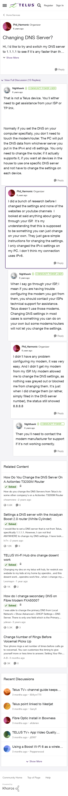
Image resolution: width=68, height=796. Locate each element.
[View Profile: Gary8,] (7, 706)
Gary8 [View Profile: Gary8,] (33, 708)
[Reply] (59, 69)
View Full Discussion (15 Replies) (21, 80)
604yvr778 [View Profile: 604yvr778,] (35, 694)
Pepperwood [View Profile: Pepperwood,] (37, 751)
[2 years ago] (24, 500)
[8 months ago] (16, 658)
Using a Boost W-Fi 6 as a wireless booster (37, 747)
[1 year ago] (21, 581)
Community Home (12, 777)
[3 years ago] (18, 622)
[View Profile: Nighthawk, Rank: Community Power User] (7, 90)
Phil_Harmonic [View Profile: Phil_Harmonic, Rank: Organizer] (21, 24)
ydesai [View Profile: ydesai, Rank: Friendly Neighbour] (7, 622)
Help (48, 777)
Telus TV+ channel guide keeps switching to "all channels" (35, 690)
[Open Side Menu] (4, 5)
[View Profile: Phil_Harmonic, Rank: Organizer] (7, 26)
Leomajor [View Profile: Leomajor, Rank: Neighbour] (9, 581)
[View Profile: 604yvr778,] (7, 691)
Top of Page (33, 777)
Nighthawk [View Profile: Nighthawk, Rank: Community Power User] (18, 88)
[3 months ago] (19, 694)
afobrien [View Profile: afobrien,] (34, 722)
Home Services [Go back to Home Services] (11, 15)
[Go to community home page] (22, 5)
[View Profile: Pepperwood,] (7, 748)
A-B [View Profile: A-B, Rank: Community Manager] (6, 657)
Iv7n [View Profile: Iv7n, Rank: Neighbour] (6, 540)
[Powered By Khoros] (34, 788)
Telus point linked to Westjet (32, 704)
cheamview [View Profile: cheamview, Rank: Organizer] (10, 499)
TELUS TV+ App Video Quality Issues (34, 732)
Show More (11, 57)
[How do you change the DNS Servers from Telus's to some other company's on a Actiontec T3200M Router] (34, 493)
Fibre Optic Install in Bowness (34, 718)
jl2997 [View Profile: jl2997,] (33, 737)
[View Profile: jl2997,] (7, 734)
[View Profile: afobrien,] (7, 720)
